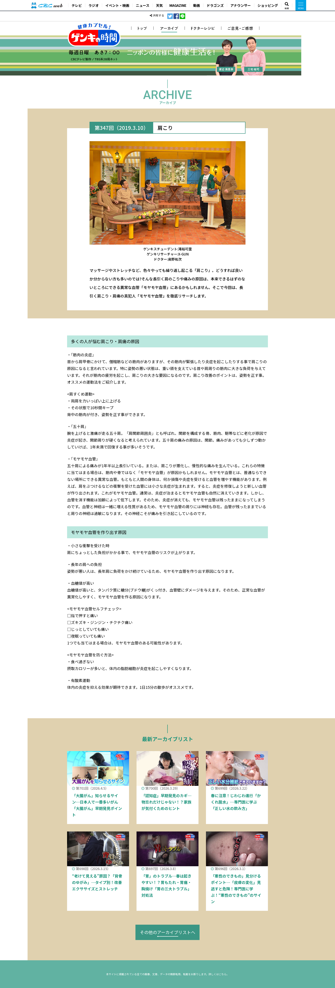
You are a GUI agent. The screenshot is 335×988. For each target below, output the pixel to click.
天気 (159, 5)
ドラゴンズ (215, 5)
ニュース (142, 5)
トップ (142, 28)
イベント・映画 (117, 5)
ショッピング (267, 5)
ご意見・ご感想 (240, 28)
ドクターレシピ (203, 28)
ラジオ (93, 5)
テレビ (77, 5)
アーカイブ (169, 28)
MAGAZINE (178, 5)
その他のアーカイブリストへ (167, 932)
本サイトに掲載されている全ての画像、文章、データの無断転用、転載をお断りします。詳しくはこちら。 (167, 974)
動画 (196, 5)
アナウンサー (240, 5)
